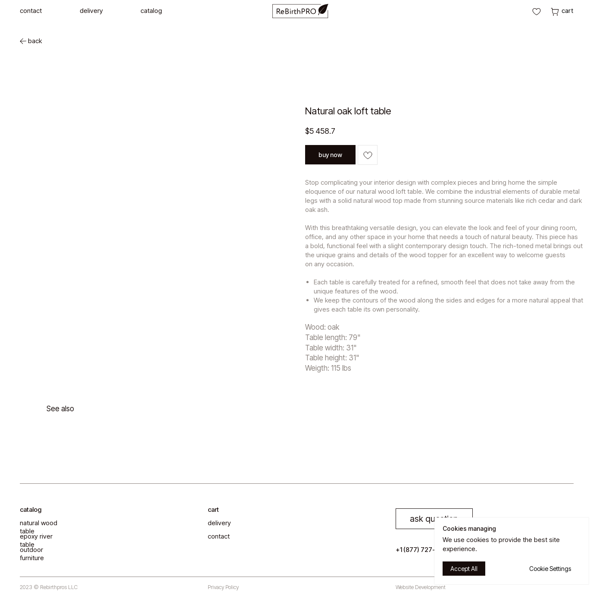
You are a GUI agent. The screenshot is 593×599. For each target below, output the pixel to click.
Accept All (464, 568)
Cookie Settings (550, 568)
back (35, 41)
